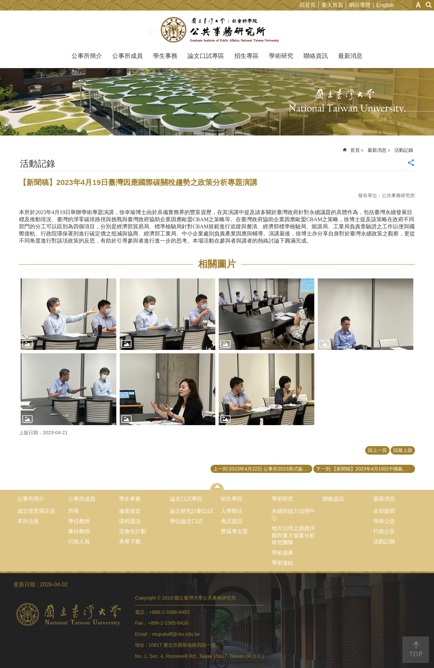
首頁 (355, 150)
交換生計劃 (132, 531)
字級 (418, 5)
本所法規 (28, 521)
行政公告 (384, 531)
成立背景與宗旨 (36, 511)
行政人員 (79, 541)
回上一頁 (377, 450)
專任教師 (79, 521)
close (217, 486)
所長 (73, 511)
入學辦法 (231, 511)
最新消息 (350, 56)
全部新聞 (384, 511)
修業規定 (130, 511)
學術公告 (384, 521)
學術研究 (281, 56)
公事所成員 (127, 56)
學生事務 (165, 56)
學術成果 (282, 553)
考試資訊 (231, 521)
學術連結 (282, 563)
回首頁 (307, 5)
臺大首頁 (332, 5)
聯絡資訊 (315, 56)
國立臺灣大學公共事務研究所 (217, 30)
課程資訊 (130, 521)
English (385, 5)
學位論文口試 (186, 521)
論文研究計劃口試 (191, 511)
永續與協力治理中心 (293, 514)
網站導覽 (360, 5)
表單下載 (130, 541)
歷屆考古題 (234, 531)
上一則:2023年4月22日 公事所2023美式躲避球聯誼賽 (262, 469)
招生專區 (246, 56)
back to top (415, 649)
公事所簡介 (87, 56)
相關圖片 (217, 264)
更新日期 (24, 584)
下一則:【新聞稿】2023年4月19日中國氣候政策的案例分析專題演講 (365, 469)
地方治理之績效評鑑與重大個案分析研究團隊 (293, 535)
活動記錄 (403, 150)
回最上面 (402, 450)
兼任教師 (79, 531)
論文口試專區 (206, 56)
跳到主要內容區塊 (3, 3)
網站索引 (429, 5)
